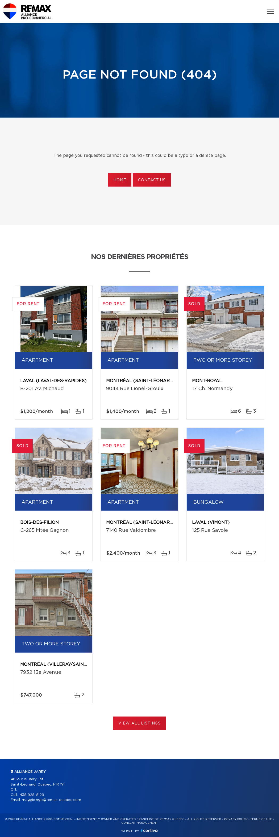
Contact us (151, 180)
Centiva (149, 830)
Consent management (139, 823)
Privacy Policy (236, 819)
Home (119, 180)
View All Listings (139, 723)
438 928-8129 (32, 795)
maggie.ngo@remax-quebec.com (51, 800)
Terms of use (261, 819)
